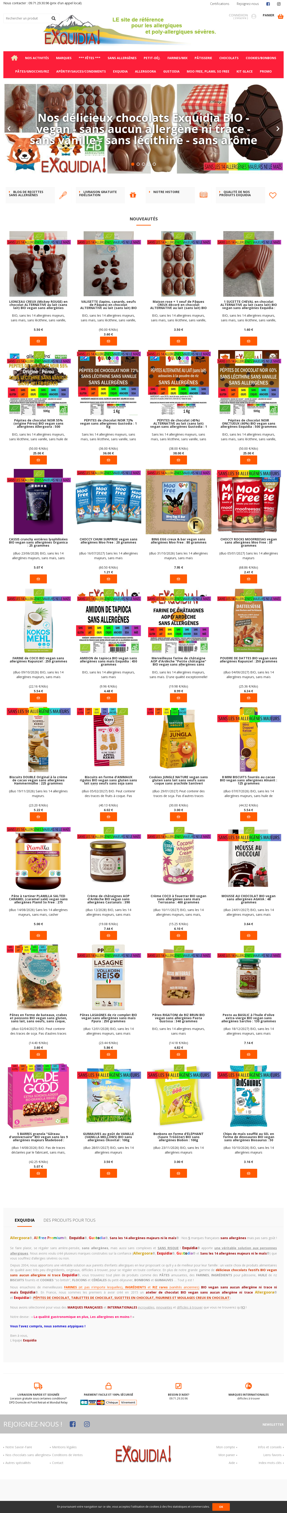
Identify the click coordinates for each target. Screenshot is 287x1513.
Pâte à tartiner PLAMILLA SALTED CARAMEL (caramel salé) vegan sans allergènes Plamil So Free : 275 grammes (38, 933)
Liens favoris (272, 1488)
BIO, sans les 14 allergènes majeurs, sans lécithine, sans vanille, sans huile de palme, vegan (38, 470)
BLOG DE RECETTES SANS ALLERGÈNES (26, 227)
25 (38, 487)
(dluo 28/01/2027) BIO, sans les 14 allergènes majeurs (108, 1183)
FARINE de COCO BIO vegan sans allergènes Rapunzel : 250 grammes (38, 693)
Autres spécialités (18, 1496)
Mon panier (226, 1488)
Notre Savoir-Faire (18, 1481)
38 (178, 487)
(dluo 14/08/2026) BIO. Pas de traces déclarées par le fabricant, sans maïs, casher (38, 1183)
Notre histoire (166, 225)
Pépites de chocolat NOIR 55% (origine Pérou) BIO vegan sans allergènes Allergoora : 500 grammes (38, 457)
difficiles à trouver (248, 1425)
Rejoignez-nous (248, 4)
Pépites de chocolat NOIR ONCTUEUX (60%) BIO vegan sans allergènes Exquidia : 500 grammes (248, 457)
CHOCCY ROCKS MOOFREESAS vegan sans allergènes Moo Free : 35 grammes (248, 576)
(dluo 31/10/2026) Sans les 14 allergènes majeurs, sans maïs (178, 589)
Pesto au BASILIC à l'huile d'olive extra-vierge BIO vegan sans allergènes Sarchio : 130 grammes (248, 1052)
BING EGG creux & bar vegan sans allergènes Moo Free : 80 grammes (179, 574)
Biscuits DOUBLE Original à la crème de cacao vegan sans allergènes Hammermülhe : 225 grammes (38, 814)
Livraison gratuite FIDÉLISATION (98, 227)
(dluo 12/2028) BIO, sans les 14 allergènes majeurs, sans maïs (108, 945)
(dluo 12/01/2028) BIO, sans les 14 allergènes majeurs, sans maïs (108, 1064)
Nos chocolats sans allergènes (27, 1488)
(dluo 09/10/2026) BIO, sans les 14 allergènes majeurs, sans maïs (38, 708)
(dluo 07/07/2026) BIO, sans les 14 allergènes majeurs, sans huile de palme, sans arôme (249, 827)
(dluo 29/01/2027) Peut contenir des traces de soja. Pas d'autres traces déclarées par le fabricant (178, 827)
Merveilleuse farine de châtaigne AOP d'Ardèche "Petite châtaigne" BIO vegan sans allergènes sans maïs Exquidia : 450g (178, 695)
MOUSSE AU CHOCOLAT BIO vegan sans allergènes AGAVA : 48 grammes (249, 933)
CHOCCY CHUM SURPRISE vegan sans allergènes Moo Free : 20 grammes (108, 574)
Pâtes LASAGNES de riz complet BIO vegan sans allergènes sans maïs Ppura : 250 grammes (108, 1052)
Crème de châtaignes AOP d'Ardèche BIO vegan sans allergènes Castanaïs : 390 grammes (108, 933)
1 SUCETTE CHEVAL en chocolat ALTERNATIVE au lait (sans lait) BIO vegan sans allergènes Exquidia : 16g (248, 338)
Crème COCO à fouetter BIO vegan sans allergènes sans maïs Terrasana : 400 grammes (178, 933)
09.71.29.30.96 (178, 1425)
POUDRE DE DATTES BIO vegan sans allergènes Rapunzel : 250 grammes (248, 693)
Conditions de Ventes (67, 1488)
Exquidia (25, 1253)
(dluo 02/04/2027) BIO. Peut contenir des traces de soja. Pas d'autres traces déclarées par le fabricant (38, 1064)
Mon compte (225, 1481)
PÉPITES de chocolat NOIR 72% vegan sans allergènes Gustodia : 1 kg (108, 457)
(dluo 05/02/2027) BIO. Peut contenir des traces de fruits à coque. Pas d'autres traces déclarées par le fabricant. (108, 827)
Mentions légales (64, 1481)
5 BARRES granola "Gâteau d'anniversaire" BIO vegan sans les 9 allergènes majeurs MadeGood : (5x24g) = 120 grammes (38, 1171)
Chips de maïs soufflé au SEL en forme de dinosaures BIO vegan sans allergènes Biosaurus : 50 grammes (248, 1171)
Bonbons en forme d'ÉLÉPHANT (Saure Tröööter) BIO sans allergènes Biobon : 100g (178, 1171)
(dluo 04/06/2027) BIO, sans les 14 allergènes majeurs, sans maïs (249, 708)
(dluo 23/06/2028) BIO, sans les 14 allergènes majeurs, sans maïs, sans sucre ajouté (38, 589)
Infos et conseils (270, 1481)
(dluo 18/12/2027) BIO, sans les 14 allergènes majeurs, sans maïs (249, 1064)
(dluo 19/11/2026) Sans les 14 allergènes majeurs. (38, 827)
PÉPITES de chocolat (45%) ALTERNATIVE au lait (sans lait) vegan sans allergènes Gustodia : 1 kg (178, 457)
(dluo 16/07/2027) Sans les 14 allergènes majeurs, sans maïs (108, 589)
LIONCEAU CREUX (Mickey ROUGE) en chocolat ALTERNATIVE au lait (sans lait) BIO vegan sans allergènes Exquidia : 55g (38, 338)
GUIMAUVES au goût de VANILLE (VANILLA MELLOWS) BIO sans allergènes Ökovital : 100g (108, 1171)
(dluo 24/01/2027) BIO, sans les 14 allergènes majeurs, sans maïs (249, 945)
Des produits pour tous (69, 1253)
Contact (57, 1496)
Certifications (219, 4)
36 (108, 487)
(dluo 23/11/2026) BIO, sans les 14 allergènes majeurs (178, 1183)
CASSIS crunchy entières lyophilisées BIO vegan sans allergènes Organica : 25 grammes (38, 576)
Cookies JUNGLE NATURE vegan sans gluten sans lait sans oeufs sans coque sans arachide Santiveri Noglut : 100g (178, 814)
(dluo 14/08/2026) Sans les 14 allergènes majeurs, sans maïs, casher (38, 945)
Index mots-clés (270, 1496)
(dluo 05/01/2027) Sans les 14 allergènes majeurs (248, 589)
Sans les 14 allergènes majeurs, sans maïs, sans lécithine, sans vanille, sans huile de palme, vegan (108, 470)
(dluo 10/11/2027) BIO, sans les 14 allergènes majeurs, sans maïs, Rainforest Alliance (178, 945)
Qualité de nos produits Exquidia (235, 227)
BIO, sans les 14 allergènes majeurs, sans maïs (108, 708)
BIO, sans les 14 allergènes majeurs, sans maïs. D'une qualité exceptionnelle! (178, 708)
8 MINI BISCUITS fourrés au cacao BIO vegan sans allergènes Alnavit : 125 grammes (248, 814)
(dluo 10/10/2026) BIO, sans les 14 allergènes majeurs (249, 1183)
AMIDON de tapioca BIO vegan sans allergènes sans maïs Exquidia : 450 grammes (108, 695)
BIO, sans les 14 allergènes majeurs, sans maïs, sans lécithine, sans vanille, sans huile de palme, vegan (38, 351)
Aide (232, 1496)
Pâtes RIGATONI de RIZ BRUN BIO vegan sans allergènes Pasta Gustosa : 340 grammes (178, 1052)
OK (221, 1507)
